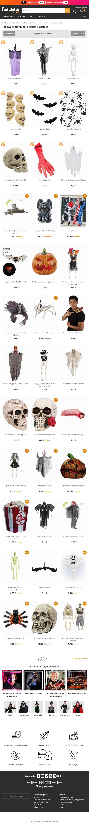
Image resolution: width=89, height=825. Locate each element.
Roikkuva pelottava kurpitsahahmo (44, 282)
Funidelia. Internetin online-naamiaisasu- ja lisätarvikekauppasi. (10, 10)
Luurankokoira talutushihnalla (44, 333)
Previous (2, 707)
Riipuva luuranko (73, 78)
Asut (12, 17)
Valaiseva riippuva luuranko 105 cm (15, 384)
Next (87, 707)
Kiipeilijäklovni (73, 231)
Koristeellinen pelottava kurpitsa (73, 486)
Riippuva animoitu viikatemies (73, 536)
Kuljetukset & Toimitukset (41, 800)
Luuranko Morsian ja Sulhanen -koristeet (73, 639)
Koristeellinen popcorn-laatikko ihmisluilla (15, 537)
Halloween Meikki (33, 693)
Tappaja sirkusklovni (44, 486)
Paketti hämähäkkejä (73, 129)
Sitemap (61, 807)
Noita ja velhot (37, 715)
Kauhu (10, 715)
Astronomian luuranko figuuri (15, 435)
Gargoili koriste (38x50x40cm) (44, 231)
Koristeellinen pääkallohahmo (44, 638)
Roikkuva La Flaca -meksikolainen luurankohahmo (73, 283)
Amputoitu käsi (44, 180)
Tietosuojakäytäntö (65, 802)
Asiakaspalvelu (16, 796)
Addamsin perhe (65, 715)
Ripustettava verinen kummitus (73, 384)
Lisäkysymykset (38, 807)
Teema (4, 17)
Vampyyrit (78, 715)
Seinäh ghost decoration (73, 587)
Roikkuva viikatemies (44, 536)
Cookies (61, 805)
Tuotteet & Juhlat (36, 17)
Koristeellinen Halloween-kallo (15, 180)
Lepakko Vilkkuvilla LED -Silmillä (15, 282)
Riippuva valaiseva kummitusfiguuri (73, 180)
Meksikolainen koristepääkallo (44, 435)
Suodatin (8, 33)
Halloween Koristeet (29, 23)
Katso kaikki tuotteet (79, 658)
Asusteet (21, 17)
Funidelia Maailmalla (66, 797)
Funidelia (5, 23)
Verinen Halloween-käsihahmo (73, 333)
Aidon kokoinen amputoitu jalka (73, 435)
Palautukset (37, 805)
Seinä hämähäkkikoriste (15, 638)
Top (84, 17)
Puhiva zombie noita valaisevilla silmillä (16, 334)
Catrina (51, 715)
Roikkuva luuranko (44, 78)
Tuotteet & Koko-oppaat (41, 802)
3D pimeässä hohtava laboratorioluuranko (15, 588)
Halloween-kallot (15, 129)
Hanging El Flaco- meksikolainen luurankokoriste (44, 385)
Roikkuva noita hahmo (15, 78)
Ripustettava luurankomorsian (15, 486)
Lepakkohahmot (44, 129)
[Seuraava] (49, 659)
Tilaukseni (36, 797)
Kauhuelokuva (24, 715)
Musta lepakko (44, 587)
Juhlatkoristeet (15, 23)
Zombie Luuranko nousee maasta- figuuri (15, 232)
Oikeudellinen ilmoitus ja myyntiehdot (72, 800)
